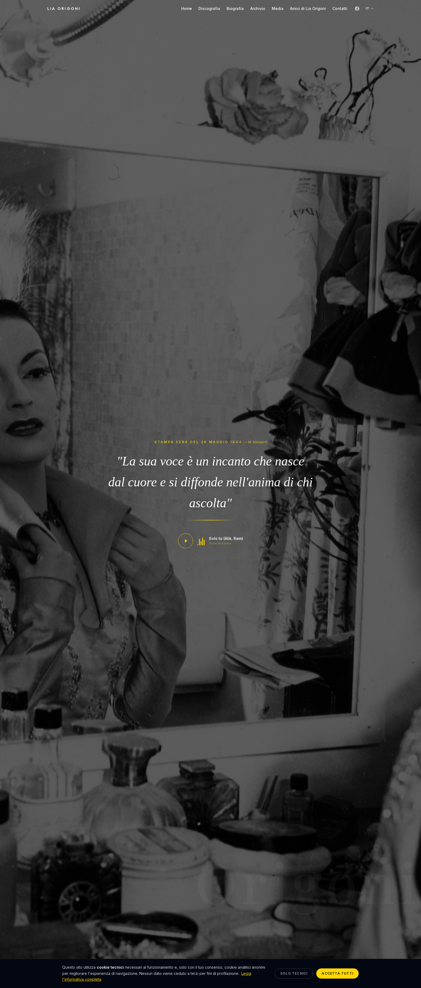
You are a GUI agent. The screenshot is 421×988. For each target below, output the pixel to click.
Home (186, 8)
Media (278, 8)
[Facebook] (357, 8)
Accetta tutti (337, 973)
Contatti (339, 8)
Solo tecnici (293, 973)
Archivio (257, 8)
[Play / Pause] (185, 542)
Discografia (209, 8)
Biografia (235, 8)
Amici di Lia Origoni (308, 8)
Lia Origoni (64, 8)
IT (370, 8)
